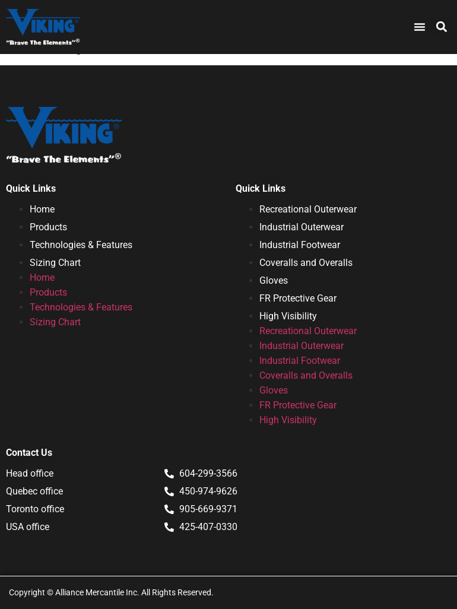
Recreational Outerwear (308, 209)
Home (42, 209)
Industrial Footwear (299, 244)
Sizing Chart (55, 262)
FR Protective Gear (298, 298)
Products (48, 227)
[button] (441, 27)
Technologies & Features (81, 244)
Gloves (273, 280)
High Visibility (288, 316)
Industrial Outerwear (301, 227)
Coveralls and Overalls (306, 262)
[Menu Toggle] (420, 27)
